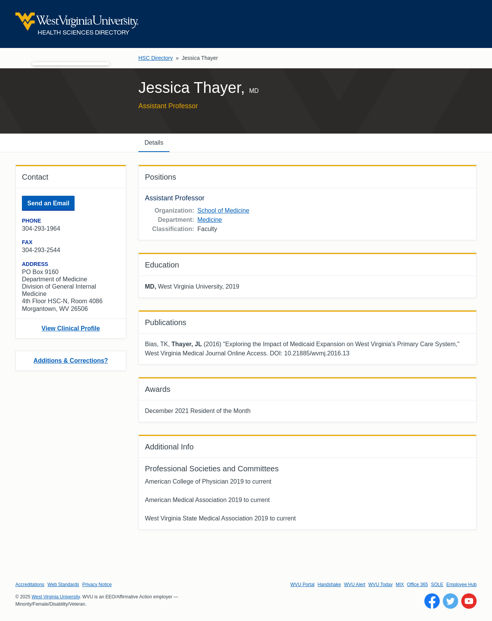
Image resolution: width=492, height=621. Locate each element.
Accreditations (29, 584)
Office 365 (417, 584)
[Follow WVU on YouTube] (469, 601)
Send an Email (48, 203)
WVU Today (380, 584)
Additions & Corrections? (70, 360)
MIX (400, 584)
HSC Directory (155, 58)
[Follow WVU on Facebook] (432, 601)
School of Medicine (223, 210)
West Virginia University (56, 597)
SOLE (437, 584)
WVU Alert (354, 584)
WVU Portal (303, 584)
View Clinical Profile (71, 328)
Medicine (209, 219)
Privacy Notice (97, 584)
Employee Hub (461, 584)
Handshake (329, 584)
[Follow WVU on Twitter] (450, 601)
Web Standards (63, 584)
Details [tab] (154, 142)
